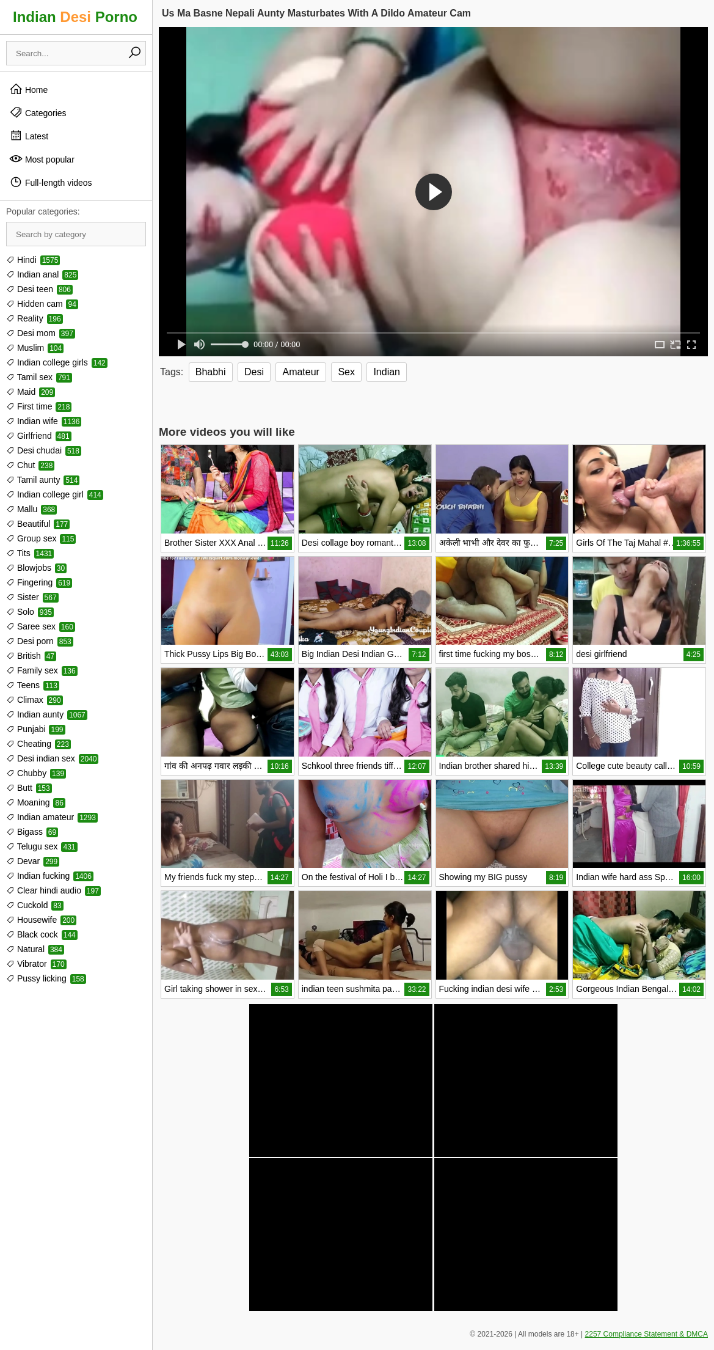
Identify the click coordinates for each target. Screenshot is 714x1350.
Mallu (31, 509)
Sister (32, 597)
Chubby (36, 773)
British (31, 656)
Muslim (35, 348)
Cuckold (35, 905)
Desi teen (39, 289)
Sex (346, 372)
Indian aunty (46, 714)
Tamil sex (39, 377)
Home (28, 89)
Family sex (42, 670)
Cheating (38, 744)
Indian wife (43, 421)
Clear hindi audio (53, 890)
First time (38, 406)
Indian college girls (56, 362)
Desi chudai (43, 450)
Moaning (35, 802)
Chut (30, 465)
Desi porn (39, 641)
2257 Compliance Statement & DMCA (646, 1334)
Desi (254, 372)
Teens (32, 685)
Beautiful (38, 524)
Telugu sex (42, 846)
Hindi (33, 260)
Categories (38, 112)
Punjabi (35, 729)
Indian (386, 372)
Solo (30, 612)
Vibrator (36, 964)
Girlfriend (38, 436)
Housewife (41, 920)
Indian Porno (75, 17)
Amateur (300, 372)
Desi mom (40, 333)
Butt (29, 788)
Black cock (42, 934)
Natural (35, 949)
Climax (34, 700)
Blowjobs (36, 568)
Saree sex (40, 626)
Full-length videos (50, 182)
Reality (34, 318)
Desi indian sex (52, 758)
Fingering (39, 582)
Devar (32, 861)
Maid (30, 392)
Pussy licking (46, 978)
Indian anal (42, 274)
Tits (30, 553)
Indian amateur (52, 817)
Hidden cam (42, 304)
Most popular (42, 159)
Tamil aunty (42, 480)
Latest (28, 135)
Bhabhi (210, 372)
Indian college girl (54, 494)
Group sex (41, 538)
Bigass (32, 832)
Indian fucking (49, 876)
